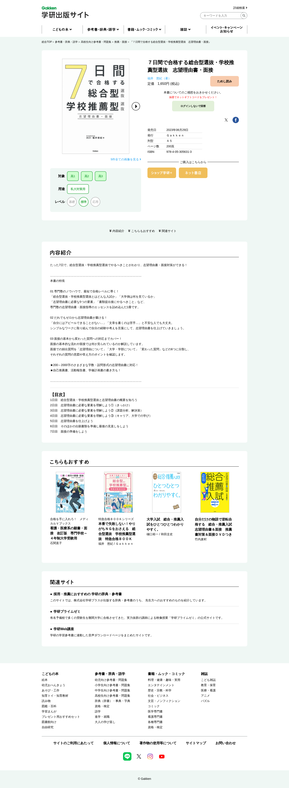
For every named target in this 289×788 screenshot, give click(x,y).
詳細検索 (240, 7)
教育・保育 (208, 685)
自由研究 (48, 727)
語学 (98, 711)
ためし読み (224, 81)
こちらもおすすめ (143, 231)
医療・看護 (208, 690)
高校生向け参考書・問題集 (96, 41)
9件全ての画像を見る (126, 159)
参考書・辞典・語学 (66, 41)
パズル (205, 701)
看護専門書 (155, 716)
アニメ (205, 695)
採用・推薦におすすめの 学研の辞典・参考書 (88, 594)
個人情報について (116, 743)
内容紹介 (118, 231)
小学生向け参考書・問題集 (112, 685)
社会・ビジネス (158, 695)
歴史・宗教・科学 (159, 690)
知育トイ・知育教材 (55, 695)
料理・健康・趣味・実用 (164, 680)
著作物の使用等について (158, 743)
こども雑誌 (208, 680)
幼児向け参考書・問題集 (111, 680)
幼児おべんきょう (53, 685)
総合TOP (47, 41)
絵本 (45, 680)
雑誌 (204, 674)
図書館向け (49, 722)
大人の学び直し (105, 722)
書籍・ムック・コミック (166, 674)
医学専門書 (155, 711)
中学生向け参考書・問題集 (112, 690)
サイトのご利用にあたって (73, 743)
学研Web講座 (64, 629)
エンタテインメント (161, 685)
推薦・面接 (120, 41)
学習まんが (49, 711)
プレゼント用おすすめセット (61, 716)
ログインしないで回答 (193, 106)
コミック (154, 706)
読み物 (46, 701)
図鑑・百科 (49, 706)
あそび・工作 (50, 690)
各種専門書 (155, 722)
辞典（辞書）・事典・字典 (112, 701)
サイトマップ (196, 743)
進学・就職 (102, 716)
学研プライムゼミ (67, 611)
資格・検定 (102, 706)
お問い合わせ (225, 743)
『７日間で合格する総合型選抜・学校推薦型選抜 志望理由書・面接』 (170, 41)
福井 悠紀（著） (159, 78)
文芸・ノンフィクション (164, 701)
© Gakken (144, 778)
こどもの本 (50, 674)
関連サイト (169, 231)
